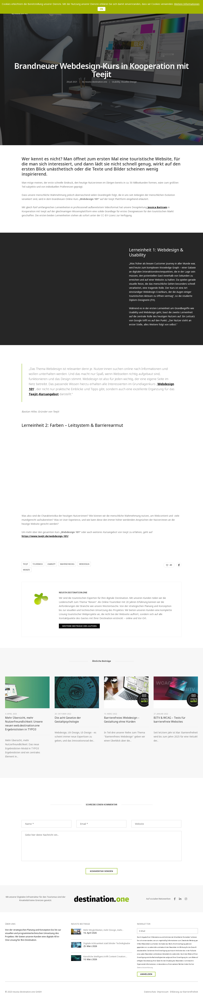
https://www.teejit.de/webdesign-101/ (45, 536)
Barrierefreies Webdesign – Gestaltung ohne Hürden (121, 719)
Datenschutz (150, 991)
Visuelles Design (129, 81)
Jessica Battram (157, 207)
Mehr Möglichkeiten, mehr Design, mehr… (103, 930)
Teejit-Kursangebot (44, 394)
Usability (116, 81)
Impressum (162, 991)
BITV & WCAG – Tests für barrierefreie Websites (169, 719)
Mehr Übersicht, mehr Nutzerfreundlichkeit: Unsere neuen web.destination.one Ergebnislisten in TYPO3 (24, 723)
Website (26, 570)
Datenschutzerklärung (145, 967)
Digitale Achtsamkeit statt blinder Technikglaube (106, 943)
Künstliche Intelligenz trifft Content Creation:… (105, 956)
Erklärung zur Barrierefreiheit (184, 991)
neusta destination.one (96, 81)
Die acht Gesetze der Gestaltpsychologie (68, 719)
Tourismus (38, 564)
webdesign (84, 564)
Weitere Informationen (186, 4)
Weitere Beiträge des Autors (79, 626)
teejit (25, 564)
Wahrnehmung (67, 564)
